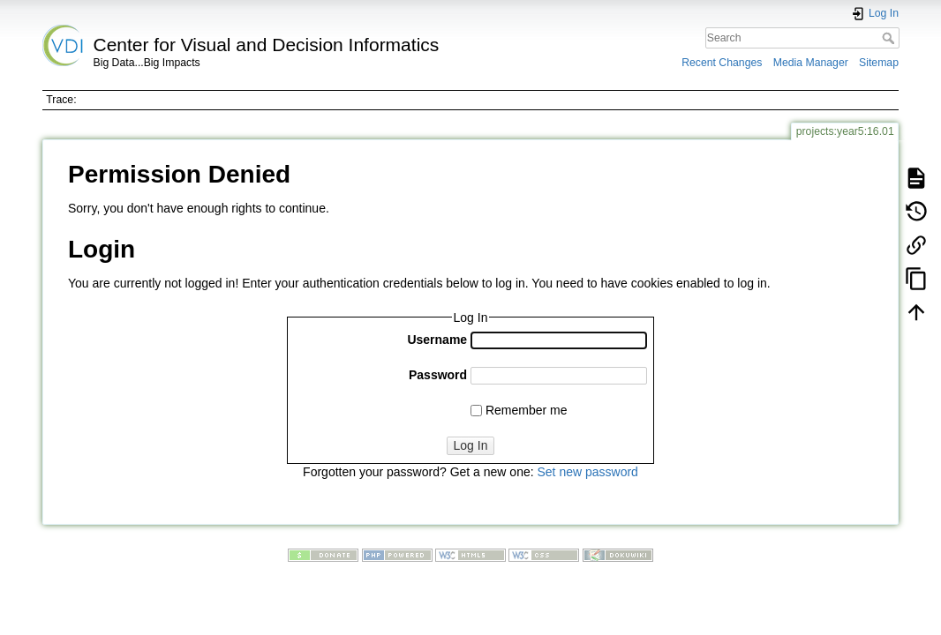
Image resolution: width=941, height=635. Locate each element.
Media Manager (810, 62)
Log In (471, 445)
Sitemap (879, 62)
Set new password (587, 472)
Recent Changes (721, 62)
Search (890, 38)
